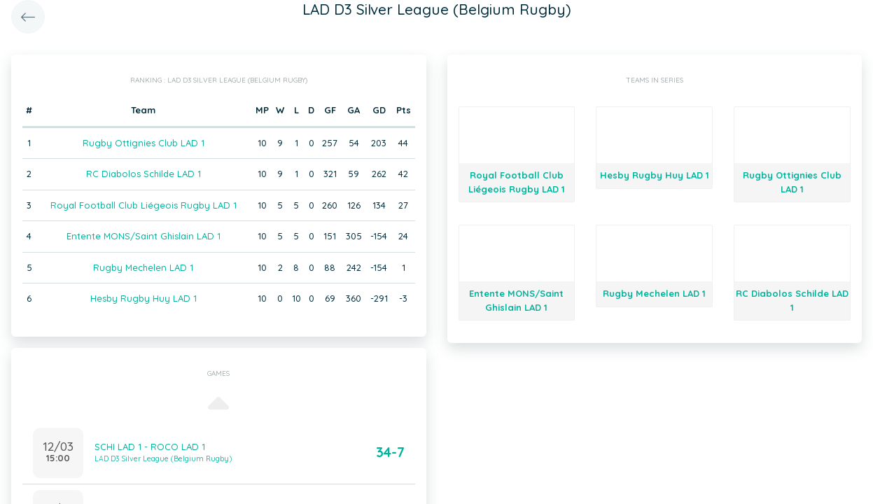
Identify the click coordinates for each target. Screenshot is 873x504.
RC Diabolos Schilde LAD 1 (143, 173)
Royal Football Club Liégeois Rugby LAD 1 (143, 205)
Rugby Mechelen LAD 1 (143, 267)
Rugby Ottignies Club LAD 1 (143, 142)
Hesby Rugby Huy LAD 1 (143, 298)
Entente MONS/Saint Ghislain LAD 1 (144, 235)
